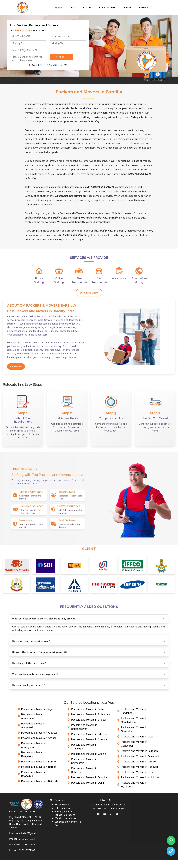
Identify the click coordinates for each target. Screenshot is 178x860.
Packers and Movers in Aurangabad (32, 745)
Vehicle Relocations (65, 814)
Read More (16, 366)
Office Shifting (62, 808)
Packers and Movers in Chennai (87, 739)
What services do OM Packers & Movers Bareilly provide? (44, 618)
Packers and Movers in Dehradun (82, 770)
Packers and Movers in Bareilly (37, 761)
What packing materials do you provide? (35, 674)
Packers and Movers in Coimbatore (82, 761)
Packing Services (63, 811)
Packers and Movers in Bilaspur (87, 734)
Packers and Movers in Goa (135, 736)
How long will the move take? (29, 663)
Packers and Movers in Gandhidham (132, 720)
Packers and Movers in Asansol (37, 738)
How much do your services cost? (31, 641)
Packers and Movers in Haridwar (137, 766)
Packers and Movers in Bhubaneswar (82, 727)
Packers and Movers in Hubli (135, 777)
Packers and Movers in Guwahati (138, 756)
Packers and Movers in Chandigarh (82, 746)
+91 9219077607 (26, 850)
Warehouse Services (65, 818)
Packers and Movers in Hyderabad (132, 784)
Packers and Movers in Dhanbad (88, 777)
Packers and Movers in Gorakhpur (132, 743)
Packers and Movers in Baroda (37, 766)
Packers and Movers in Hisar (135, 772)
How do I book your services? (28, 685)
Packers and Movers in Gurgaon (137, 751)
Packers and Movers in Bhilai (86, 709)
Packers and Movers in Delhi (86, 782)
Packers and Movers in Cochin (87, 753)
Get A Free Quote (88, 292)
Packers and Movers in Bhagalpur (32, 774)
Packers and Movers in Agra (35, 709)
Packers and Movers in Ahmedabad (32, 716)
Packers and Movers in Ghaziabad (132, 729)
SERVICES (86, 7)
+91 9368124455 (26, 844)
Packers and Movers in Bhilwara (88, 714)
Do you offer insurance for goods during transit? (39, 652)
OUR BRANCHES (106, 7)
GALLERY (126, 7)
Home (58, 7)
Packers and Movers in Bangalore (32, 754)
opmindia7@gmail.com (28, 833)
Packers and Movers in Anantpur (38, 732)
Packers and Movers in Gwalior (136, 761)
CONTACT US (145, 7)
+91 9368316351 (26, 838)
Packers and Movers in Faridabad (132, 711)
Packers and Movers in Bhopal (87, 719)
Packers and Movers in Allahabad (32, 725)
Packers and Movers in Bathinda (38, 781)
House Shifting (62, 804)
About (71, 7)
